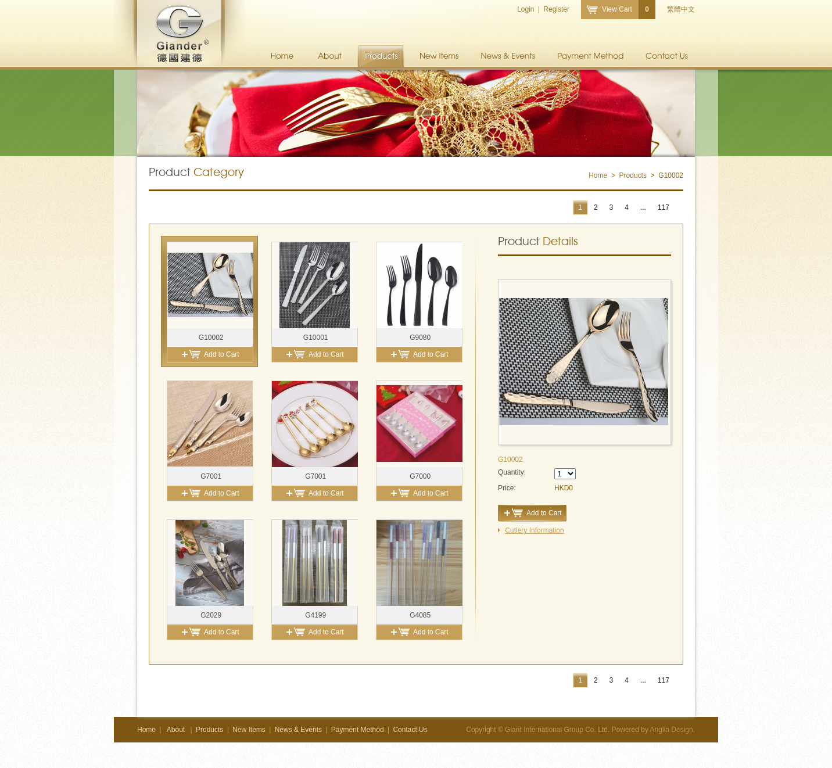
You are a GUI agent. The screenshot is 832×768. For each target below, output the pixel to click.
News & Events (508, 56)
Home (282, 56)
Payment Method (590, 56)
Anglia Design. (672, 730)
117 (663, 207)
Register (556, 9)
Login (525, 9)
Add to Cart (221, 354)
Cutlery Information (534, 530)
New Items (440, 56)
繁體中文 (681, 9)
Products (380, 56)
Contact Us (667, 56)
